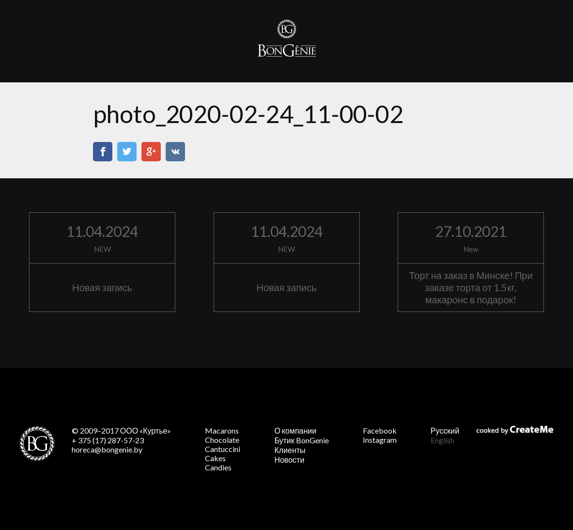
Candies (218, 467)
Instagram (380, 439)
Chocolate (222, 439)
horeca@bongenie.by (107, 449)
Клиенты (289, 449)
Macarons (222, 430)
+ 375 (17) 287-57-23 (108, 440)
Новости (289, 459)
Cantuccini (222, 448)
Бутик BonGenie (301, 440)
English (442, 440)
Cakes (215, 458)
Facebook (380, 430)
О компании (295, 430)
